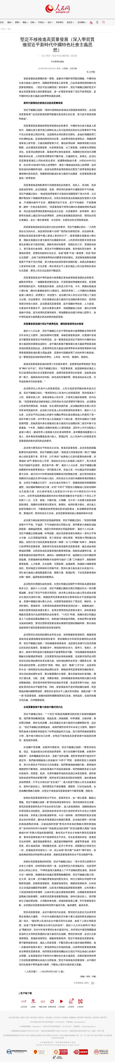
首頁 (2, 22)
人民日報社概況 (13, 1017)
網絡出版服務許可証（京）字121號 (77, 1035)
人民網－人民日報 (69, 68)
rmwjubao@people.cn (88, 1026)
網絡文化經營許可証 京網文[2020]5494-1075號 (47, 1035)
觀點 (9, 29)
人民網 (2, 29)
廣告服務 (49, 1017)
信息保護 (96, 1017)
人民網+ (33, 1002)
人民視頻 (61, 1002)
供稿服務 (64, 1017)
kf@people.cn (36, 1026)
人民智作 (80, 1002)
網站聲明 (80, 1017)
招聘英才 (41, 1017)
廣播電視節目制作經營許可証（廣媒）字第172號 (86, 1031)
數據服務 (72, 1017)
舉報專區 (59, 22)
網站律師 (88, 1017)
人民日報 (24, 1002)
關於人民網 (25, 1017)
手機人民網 (43, 1002)
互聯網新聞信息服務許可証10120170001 (25, 1031)
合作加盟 (57, 1017)
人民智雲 (71, 1002)
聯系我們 (103, 1017)
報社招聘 (33, 1017)
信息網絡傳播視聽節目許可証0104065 (16, 1035)
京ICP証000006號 (97, 1035)
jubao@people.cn (80, 1022)
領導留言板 (52, 1002)
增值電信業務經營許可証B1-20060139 (54, 1031)
